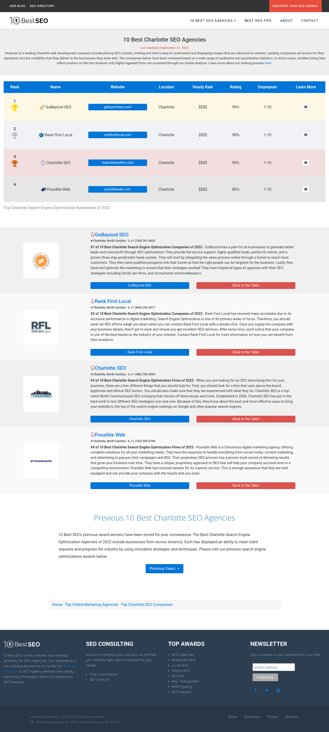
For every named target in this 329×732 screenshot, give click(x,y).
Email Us (99, 679)
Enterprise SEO (183, 660)
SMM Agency (182, 686)
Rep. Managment (185, 681)
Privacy (272, 717)
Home (57, 604)
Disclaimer (252, 717)
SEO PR (178, 676)
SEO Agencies (183, 654)
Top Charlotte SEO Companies (146, 604)
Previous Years (163, 568)
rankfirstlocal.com (117, 135)
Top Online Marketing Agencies (91, 604)
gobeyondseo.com (118, 107)
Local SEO (180, 665)
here (268, 63)
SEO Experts (181, 692)
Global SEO (181, 670)
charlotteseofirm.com (117, 163)
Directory (292, 717)
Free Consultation (104, 674)
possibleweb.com (118, 189)
